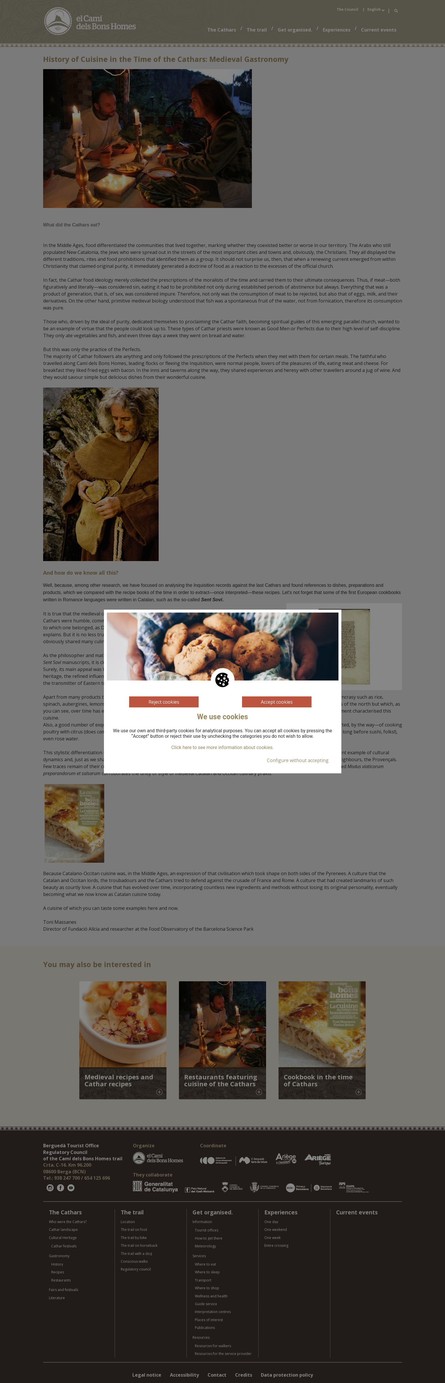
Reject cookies (164, 702)
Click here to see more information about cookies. (222, 747)
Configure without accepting (298, 760)
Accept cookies (277, 702)
